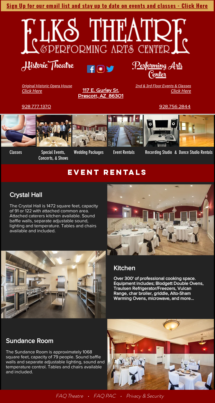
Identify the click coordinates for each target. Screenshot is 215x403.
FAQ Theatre (70, 396)
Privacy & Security (145, 396)
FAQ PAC (104, 396)
